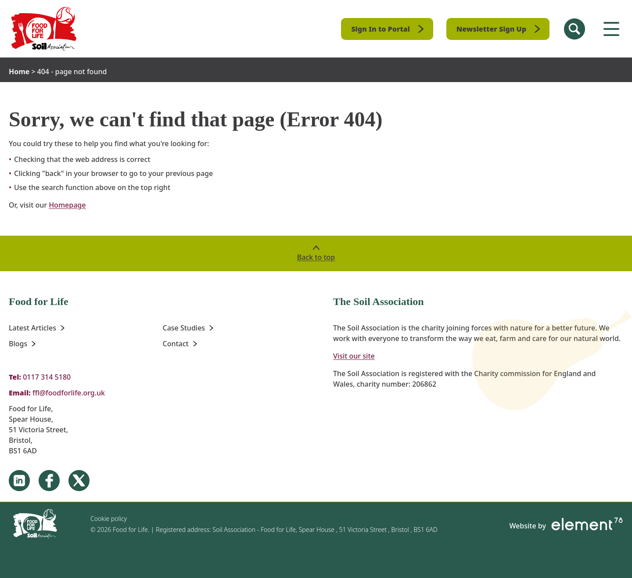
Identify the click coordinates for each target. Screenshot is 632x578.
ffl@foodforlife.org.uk (68, 393)
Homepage (67, 205)
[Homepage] (44, 28)
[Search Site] (574, 29)
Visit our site (354, 356)
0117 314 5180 (47, 377)
